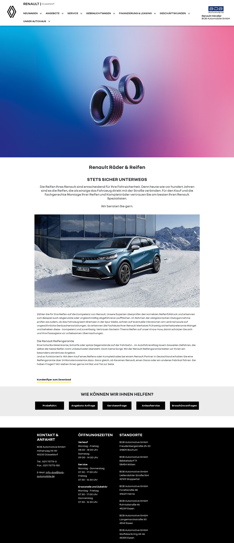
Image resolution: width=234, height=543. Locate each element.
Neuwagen (30, 13)
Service (73, 13)
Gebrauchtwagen (98, 13)
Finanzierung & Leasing (135, 13)
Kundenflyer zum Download (54, 379)
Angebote (53, 13)
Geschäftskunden (173, 13)
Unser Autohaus (35, 21)
